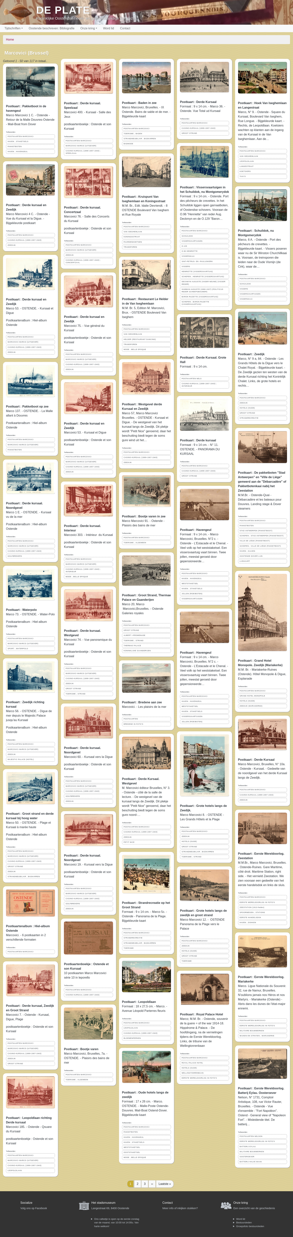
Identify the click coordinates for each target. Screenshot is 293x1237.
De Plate (63, 10)
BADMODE (128, 144)
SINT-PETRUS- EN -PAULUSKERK (197, 261)
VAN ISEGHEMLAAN (133, 232)
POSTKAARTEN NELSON (251, 1136)
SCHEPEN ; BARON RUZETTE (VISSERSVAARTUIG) (195, 303)
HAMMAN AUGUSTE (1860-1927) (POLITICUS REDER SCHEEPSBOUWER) (202, 290)
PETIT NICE (129, 842)
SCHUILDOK (187, 236)
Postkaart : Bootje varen (81, 1049)
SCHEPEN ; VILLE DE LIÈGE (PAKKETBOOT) (260, 546)
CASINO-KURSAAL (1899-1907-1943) (24, 240)
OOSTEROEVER (247, 1157)
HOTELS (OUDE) (189, 841)
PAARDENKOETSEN (133, 242)
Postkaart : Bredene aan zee (142, 702)
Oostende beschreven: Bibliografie (52, 28)
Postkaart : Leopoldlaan (139, 1001)
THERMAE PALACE (132, 646)
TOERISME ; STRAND (75, 694)
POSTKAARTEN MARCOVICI (21, 136)
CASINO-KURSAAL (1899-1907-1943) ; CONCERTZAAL (83, 261)
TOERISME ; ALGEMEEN (77, 1080)
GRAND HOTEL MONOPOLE (252, 696)
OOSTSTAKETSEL (132, 1152)
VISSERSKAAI (188, 256)
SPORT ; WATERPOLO (18, 649)
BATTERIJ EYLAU (248, 1146)
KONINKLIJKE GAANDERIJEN (137, 651)
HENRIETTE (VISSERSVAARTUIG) (197, 271)
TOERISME (129, 948)
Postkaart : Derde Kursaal (198, 102)
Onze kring (87, 28)
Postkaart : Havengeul (195, 529)
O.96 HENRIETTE (190, 251)
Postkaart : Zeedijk (251, 354)
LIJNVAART (245, 561)
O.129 (184, 246)
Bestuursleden (244, 1222)
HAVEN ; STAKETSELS (18, 141)
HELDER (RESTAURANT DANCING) (140, 339)
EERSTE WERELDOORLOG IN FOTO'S (199, 1078)
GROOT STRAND (15, 866)
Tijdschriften (12, 28)
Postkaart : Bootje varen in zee (144, 516)
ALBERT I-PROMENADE (134, 635)
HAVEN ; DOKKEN (248, 922)
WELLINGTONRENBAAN (193, 1073)
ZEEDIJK (12, 245)
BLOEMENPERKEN (132, 1038)
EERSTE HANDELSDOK (250, 917)
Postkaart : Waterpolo (21, 609)
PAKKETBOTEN (15, 146)
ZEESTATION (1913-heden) (252, 907)
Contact (125, 28)
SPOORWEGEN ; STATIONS (252, 912)
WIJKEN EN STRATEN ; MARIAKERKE (257, 1036)
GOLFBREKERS (15, 556)
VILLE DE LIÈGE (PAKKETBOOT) (255, 541)
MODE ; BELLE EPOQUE (77, 577)
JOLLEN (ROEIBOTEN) (192, 594)
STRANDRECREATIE (133, 938)
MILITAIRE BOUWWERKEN (252, 1031)
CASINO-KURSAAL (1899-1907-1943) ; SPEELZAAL (83, 152)
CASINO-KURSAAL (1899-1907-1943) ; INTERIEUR (83, 570)
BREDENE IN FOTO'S (133, 724)
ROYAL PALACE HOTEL (192, 1063)
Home (10, 39)
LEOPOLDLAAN (15, 1170)
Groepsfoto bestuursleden (250, 1226)
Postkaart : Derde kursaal (198, 440)
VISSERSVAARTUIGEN (192, 241)
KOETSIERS (245, 171)
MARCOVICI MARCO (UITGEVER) (23, 342)
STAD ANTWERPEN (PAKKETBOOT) (256, 531)
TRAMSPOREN (130, 247)
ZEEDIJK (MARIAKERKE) (251, 706)
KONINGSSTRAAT (132, 237)
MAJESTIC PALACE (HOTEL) (21, 759)
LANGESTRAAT (247, 166)
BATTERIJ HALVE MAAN (251, 1162)
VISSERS (186, 266)
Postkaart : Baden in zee (139, 102)
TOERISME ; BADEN (133, 134)
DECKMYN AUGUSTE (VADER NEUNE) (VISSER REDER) (203, 283)
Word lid (108, 28)
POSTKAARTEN (131, 719)
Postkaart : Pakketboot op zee (27, 406)
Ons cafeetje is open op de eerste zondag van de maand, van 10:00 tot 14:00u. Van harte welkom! (116, 1223)
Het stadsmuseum (103, 1202)
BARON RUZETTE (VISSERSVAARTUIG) (200, 297)
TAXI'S (243, 176)
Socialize (26, 1202)
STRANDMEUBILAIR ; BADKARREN (24, 876)
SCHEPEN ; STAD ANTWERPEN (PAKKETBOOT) (262, 536)
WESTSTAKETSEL (132, 1147)
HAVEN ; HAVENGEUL (18, 151)
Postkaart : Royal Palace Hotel (201, 1014)
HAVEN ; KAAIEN (247, 551)
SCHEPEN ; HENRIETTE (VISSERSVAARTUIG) (203, 276)
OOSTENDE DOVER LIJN (251, 556)
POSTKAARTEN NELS (192, 379)
